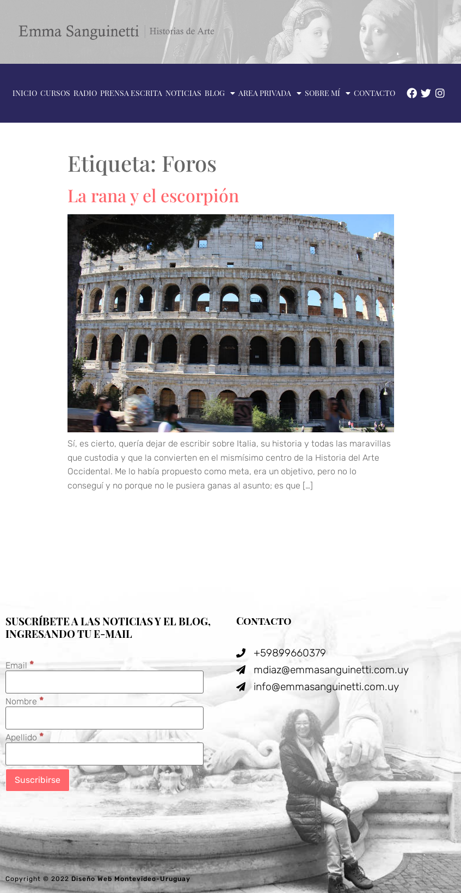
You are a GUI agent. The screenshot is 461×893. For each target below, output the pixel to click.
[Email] (104, 682)
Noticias (183, 93)
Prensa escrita (131, 93)
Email (19, 665)
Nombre (24, 701)
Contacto (374, 93)
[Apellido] (104, 754)
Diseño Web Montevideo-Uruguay (130, 879)
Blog (220, 93)
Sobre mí (328, 93)
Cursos (55, 93)
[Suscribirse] (37, 780)
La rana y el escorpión (153, 195)
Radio (85, 93)
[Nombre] (104, 718)
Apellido (24, 737)
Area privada (270, 93)
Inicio (25, 93)
